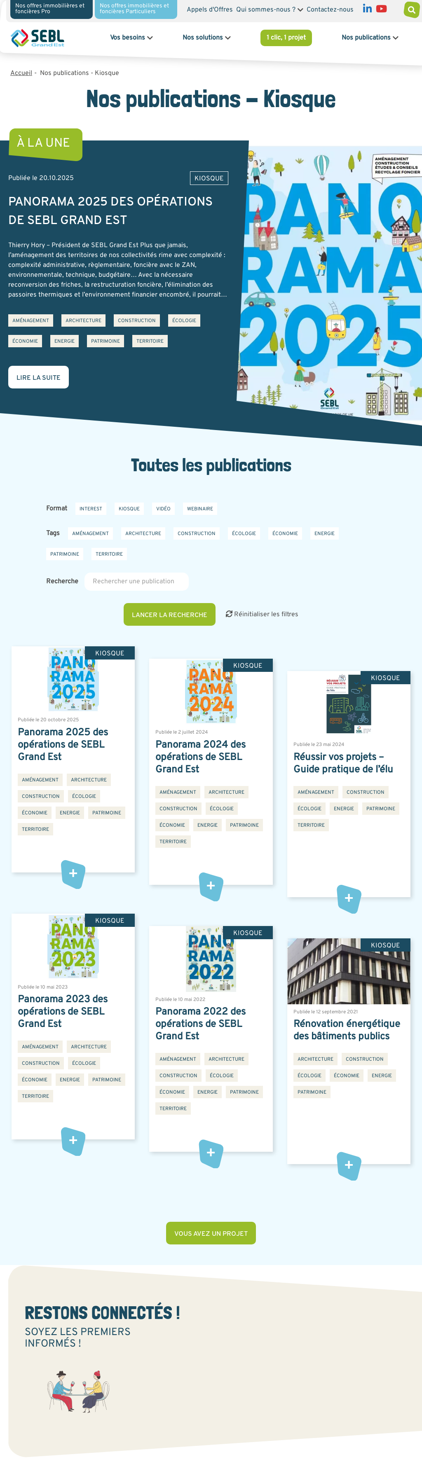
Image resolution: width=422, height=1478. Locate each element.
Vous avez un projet (211, 1234)
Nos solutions (203, 38)
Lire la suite (38, 378)
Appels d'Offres (210, 10)
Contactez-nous (330, 10)
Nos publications (366, 38)
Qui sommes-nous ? (265, 10)
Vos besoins (127, 38)
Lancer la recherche (169, 615)
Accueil (21, 73)
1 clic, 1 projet (286, 38)
